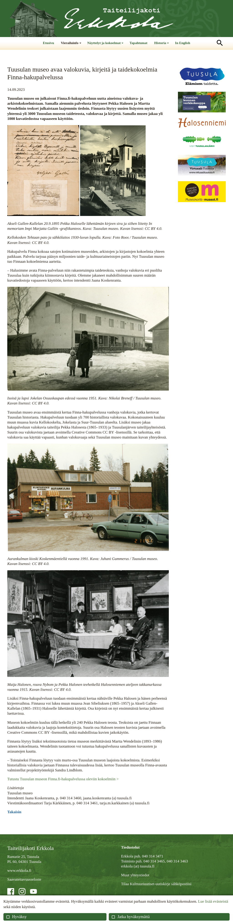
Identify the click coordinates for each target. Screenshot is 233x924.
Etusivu (48, 43)
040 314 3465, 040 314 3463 (165, 861)
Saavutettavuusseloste (24, 879)
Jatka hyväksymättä (130, 916)
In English (182, 43)
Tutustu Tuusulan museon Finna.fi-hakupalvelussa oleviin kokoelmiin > (63, 779)
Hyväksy (16, 916)
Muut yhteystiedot (135, 875)
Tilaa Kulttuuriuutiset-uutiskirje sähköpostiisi (156, 884)
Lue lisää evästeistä (213, 901)
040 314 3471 (152, 856)
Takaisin (14, 812)
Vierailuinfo (71, 45)
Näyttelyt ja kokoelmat (105, 45)
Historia (162, 45)
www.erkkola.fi (19, 870)
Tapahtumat (138, 43)
